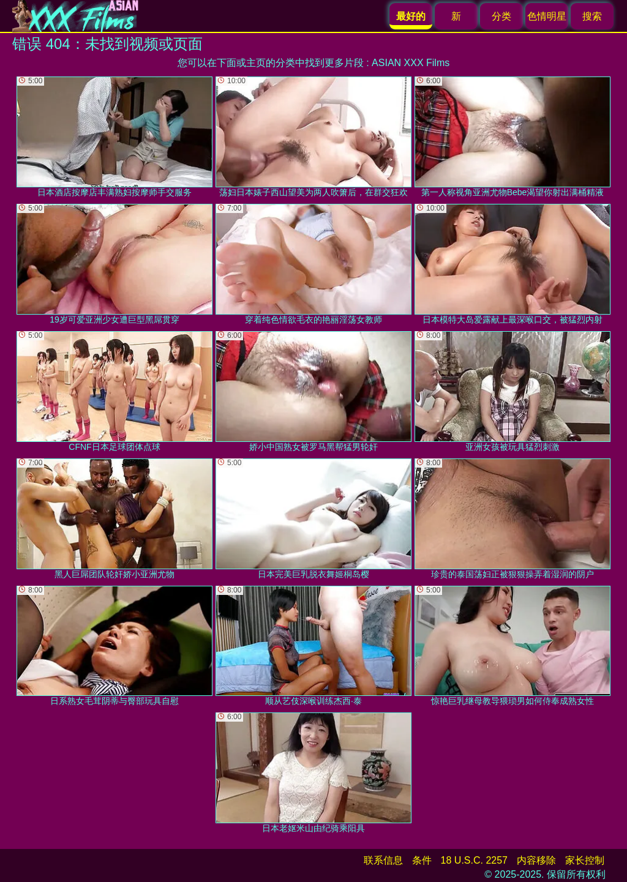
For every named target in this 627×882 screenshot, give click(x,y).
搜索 (592, 16)
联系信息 (383, 860)
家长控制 (584, 860)
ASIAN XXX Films (410, 63)
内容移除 (536, 860)
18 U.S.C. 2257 (474, 860)
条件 (422, 860)
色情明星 (546, 16)
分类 (501, 16)
